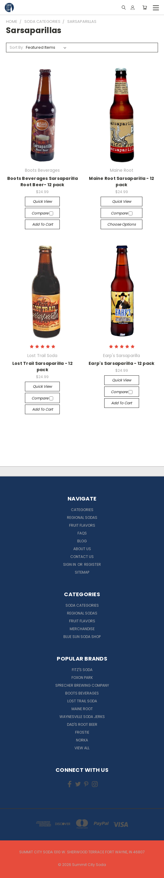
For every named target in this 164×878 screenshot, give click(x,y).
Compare (42, 213)
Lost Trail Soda (82, 701)
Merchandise (82, 628)
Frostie (82, 732)
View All (82, 747)
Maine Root (82, 708)
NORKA (82, 740)
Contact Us (82, 556)
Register (92, 564)
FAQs (82, 533)
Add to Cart (42, 224)
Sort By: (17, 47)
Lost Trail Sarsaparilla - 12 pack (42, 366)
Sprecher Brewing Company (82, 685)
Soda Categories (82, 605)
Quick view (42, 201)
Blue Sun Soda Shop (82, 636)
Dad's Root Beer (82, 724)
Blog (82, 541)
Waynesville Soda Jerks (82, 716)
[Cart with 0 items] (144, 7)
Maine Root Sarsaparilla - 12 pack (121, 181)
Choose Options (121, 224)
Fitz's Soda (82, 669)
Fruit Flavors (82, 525)
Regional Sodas (82, 517)
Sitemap (82, 572)
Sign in (70, 564)
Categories (82, 509)
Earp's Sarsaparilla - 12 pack (121, 363)
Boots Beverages (82, 693)
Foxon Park (82, 677)
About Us (82, 548)
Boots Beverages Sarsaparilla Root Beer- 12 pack (42, 181)
